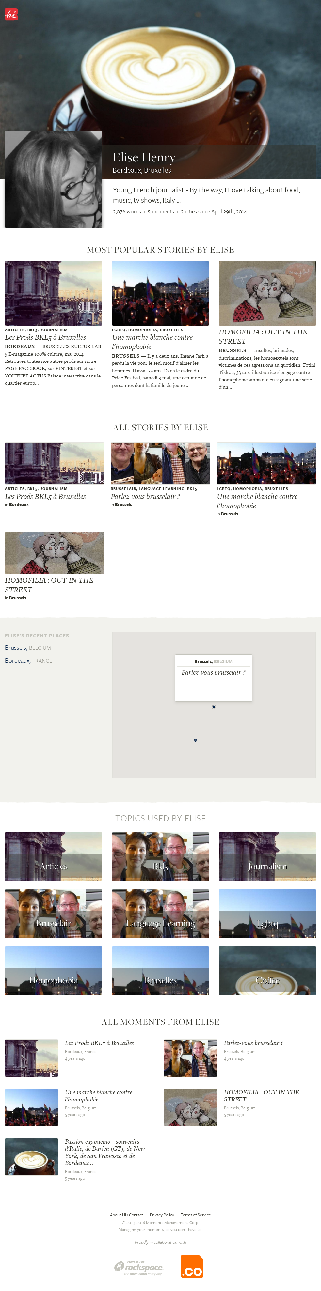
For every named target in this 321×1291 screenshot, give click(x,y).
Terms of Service (196, 1214)
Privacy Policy (162, 1214)
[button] (214, 705)
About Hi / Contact (126, 1214)
